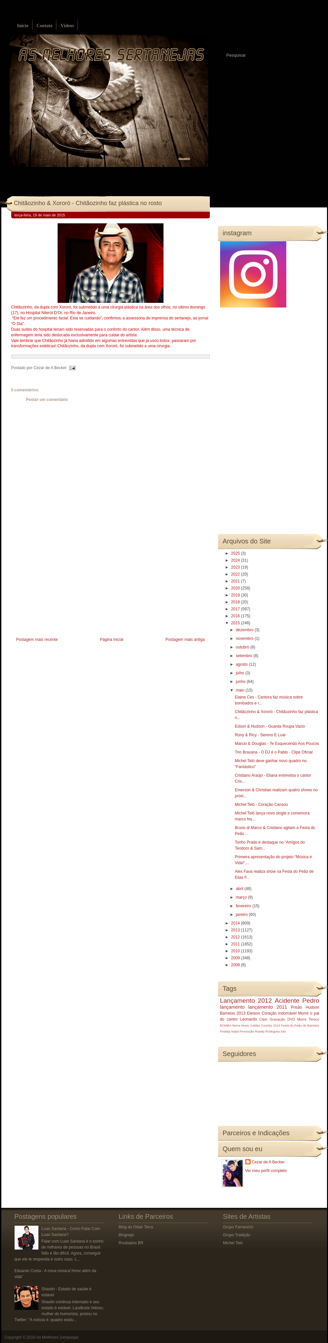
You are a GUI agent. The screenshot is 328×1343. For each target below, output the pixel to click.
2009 (236, 958)
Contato (44, 25)
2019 (236, 595)
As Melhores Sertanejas (57, 1337)
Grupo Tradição (237, 1235)
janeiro (242, 914)
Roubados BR (131, 1243)
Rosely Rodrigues (267, 1031)
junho (241, 681)
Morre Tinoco (308, 1019)
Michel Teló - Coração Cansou (261, 804)
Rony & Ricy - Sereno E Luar (260, 735)
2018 (236, 602)
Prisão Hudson (305, 1007)
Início (22, 25)
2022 (236, 574)
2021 (236, 581)
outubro (243, 647)
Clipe (263, 1019)
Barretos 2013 (233, 1013)
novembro (245, 638)
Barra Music (240, 1025)
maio (240, 690)
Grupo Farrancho (238, 1227)
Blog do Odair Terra (136, 1227)
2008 (236, 965)
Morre (303, 1013)
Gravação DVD (282, 1019)
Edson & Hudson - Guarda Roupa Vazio (270, 726)
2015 (236, 623)
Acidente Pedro (297, 1000)
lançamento (232, 1007)
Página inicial (111, 639)
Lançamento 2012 (246, 1000)
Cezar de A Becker (268, 1162)
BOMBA (226, 1025)
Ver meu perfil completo (266, 1170)
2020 (236, 588)
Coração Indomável (279, 1013)
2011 (236, 944)
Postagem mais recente (37, 639)
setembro (244, 655)
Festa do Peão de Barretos (300, 1025)
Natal (235, 1031)
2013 (236, 930)
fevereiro (244, 906)
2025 (236, 553)
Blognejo (126, 1235)
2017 (236, 609)
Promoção (247, 1031)
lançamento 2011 (267, 1007)
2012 (236, 937)
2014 (236, 923)
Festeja (225, 1031)
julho (240, 673)
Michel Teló (233, 1243)
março (242, 897)
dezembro (245, 630)
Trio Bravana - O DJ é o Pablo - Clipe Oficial (273, 752)
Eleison (253, 1013)
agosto (242, 664)
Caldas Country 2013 (265, 1025)
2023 (236, 567)
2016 (236, 616)
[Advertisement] (61, 588)
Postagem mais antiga (185, 639)
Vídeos (67, 25)
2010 (236, 951)
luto (283, 1031)
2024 (236, 560)
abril (240, 888)
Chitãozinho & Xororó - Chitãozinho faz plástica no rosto (88, 203)
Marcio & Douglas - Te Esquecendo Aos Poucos (277, 743)
